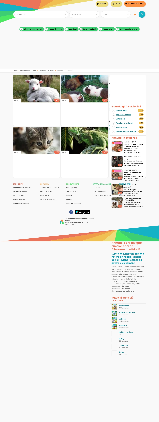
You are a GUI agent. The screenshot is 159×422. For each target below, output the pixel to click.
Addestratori (106, 29)
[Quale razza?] (84, 14)
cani (34, 70)
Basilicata (42, 70)
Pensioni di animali (124, 123)
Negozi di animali (53, 29)
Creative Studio (78, 223)
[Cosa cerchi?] (40, 14)
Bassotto (123, 325)
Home (16, 70)
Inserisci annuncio (136, 4)
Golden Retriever (126, 332)
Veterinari (71, 29)
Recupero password (48, 199)
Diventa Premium (20, 191)
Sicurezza (44, 184)
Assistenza (44, 195)
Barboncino (124, 306)
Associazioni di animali (127, 29)
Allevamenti (121, 110)
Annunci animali (25, 70)
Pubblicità (18, 184)
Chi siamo (97, 187)
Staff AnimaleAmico (102, 184)
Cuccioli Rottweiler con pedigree (132, 158)
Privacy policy (71, 187)
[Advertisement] (79, 53)
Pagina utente (19, 199)
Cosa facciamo (99, 191)
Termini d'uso (71, 191)
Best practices (46, 191)
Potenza (51, 70)
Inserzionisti (124, 187)
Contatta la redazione (102, 195)
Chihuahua (123, 345)
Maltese (122, 319)
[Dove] (116, 14)
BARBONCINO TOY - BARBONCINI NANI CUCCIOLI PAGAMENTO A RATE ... (133, 144)
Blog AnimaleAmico (127, 191)
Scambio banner (126, 199)
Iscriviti (103, 4)
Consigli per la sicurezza (49, 187)
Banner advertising (21, 203)
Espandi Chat (18, 195)
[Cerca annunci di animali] (142, 14)
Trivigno (60, 70)
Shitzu (121, 352)
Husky (121, 339)
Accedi (117, 4)
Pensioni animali (88, 29)
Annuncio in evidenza (21, 187)
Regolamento (72, 184)
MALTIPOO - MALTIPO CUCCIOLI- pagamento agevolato (132, 172)
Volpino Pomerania (127, 312)
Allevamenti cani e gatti (31, 29)
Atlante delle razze (127, 195)
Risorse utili (125, 184)
